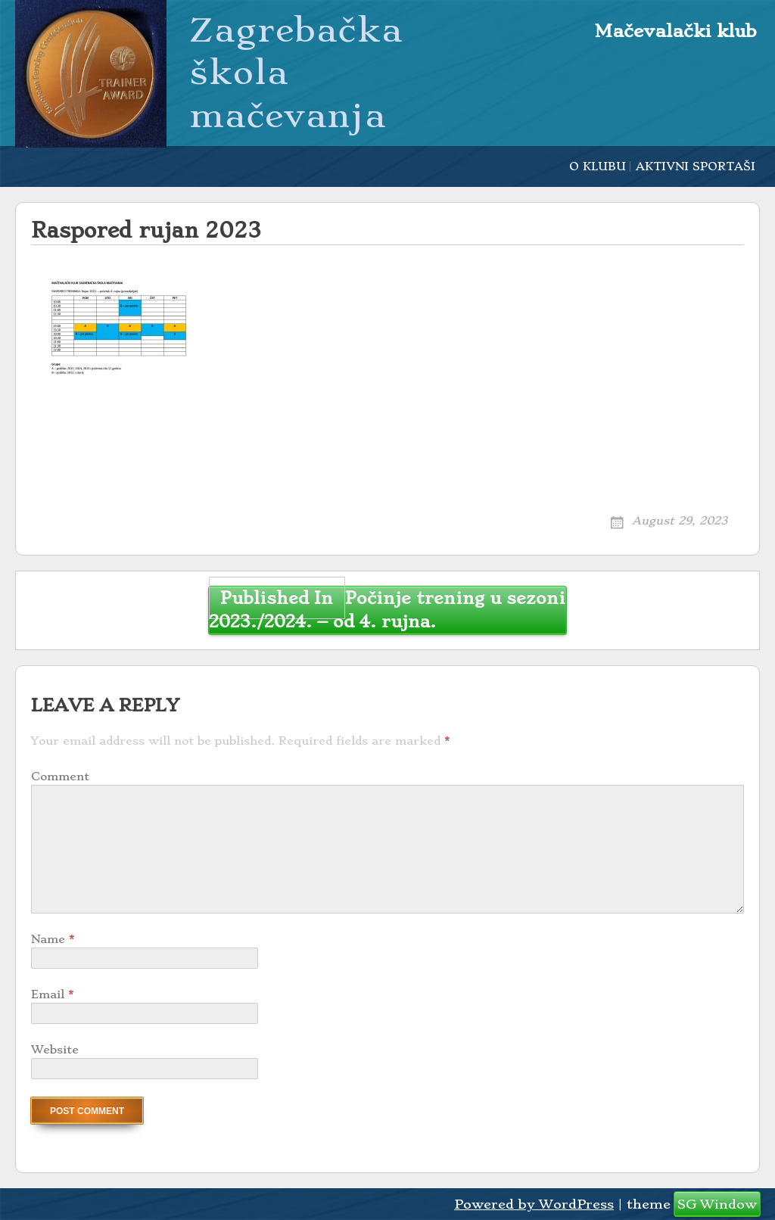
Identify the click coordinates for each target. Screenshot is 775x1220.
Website (55, 1050)
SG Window (717, 1204)
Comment (60, 776)
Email (52, 994)
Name (52, 939)
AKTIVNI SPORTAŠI (695, 166)
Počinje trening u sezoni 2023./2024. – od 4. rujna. (387, 609)
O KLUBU (597, 166)
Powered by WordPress (534, 1204)
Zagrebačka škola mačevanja (296, 72)
